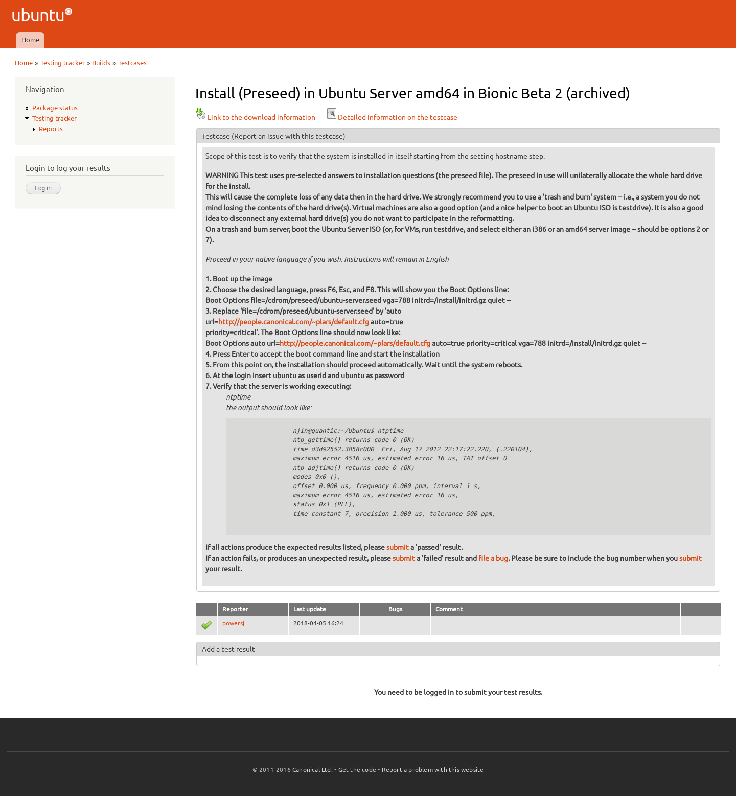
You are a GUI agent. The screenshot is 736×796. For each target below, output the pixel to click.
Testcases (132, 63)
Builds (101, 63)
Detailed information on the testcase (391, 117)
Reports (51, 128)
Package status (55, 108)
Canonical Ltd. (312, 769)
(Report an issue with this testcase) (289, 136)
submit (397, 547)
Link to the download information (255, 117)
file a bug (493, 558)
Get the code (357, 769)
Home (30, 39)
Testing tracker (62, 63)
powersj (233, 623)
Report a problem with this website (433, 769)
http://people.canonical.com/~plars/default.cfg (293, 322)
